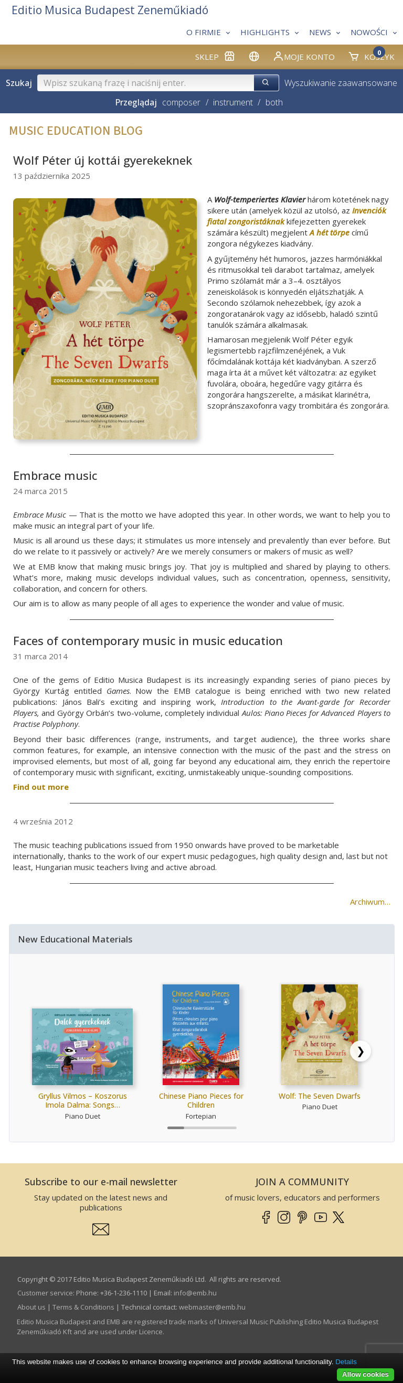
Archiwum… (370, 901)
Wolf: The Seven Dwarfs (319, 1096)
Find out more (41, 786)
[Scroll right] (360, 1051)
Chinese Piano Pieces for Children (201, 1100)
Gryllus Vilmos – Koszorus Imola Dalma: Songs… (82, 1100)
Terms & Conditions (83, 1307)
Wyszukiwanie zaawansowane (340, 83)
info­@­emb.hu (195, 1293)
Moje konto (303, 56)
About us (31, 1307)
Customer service (45, 1293)
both (274, 102)
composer (181, 102)
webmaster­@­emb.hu (212, 1307)
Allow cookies (365, 1374)
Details (346, 1362)
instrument (233, 102)
